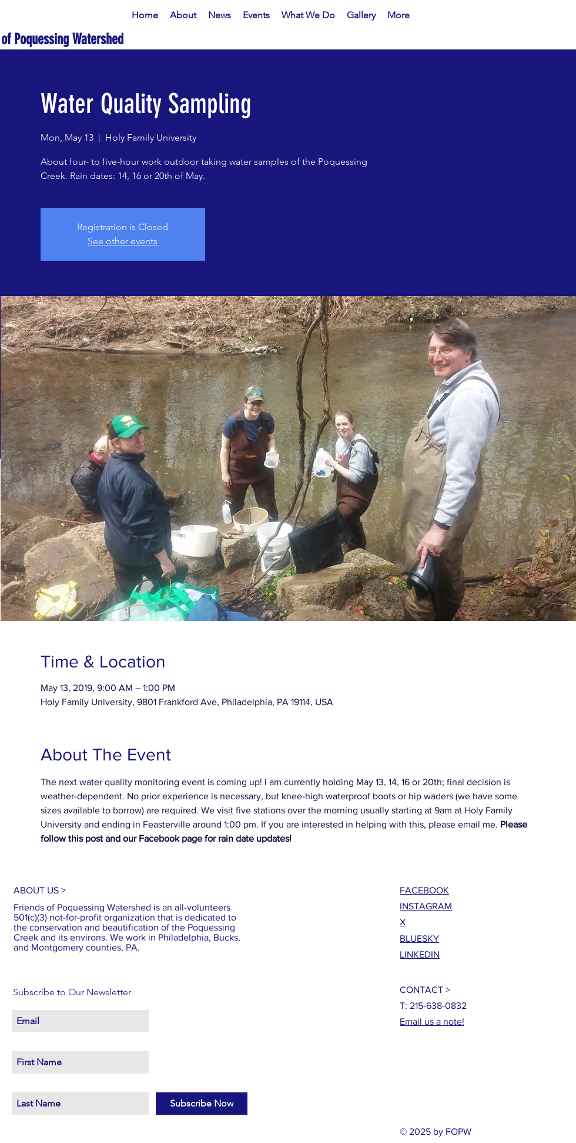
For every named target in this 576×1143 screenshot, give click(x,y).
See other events (123, 241)
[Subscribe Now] (201, 1103)
